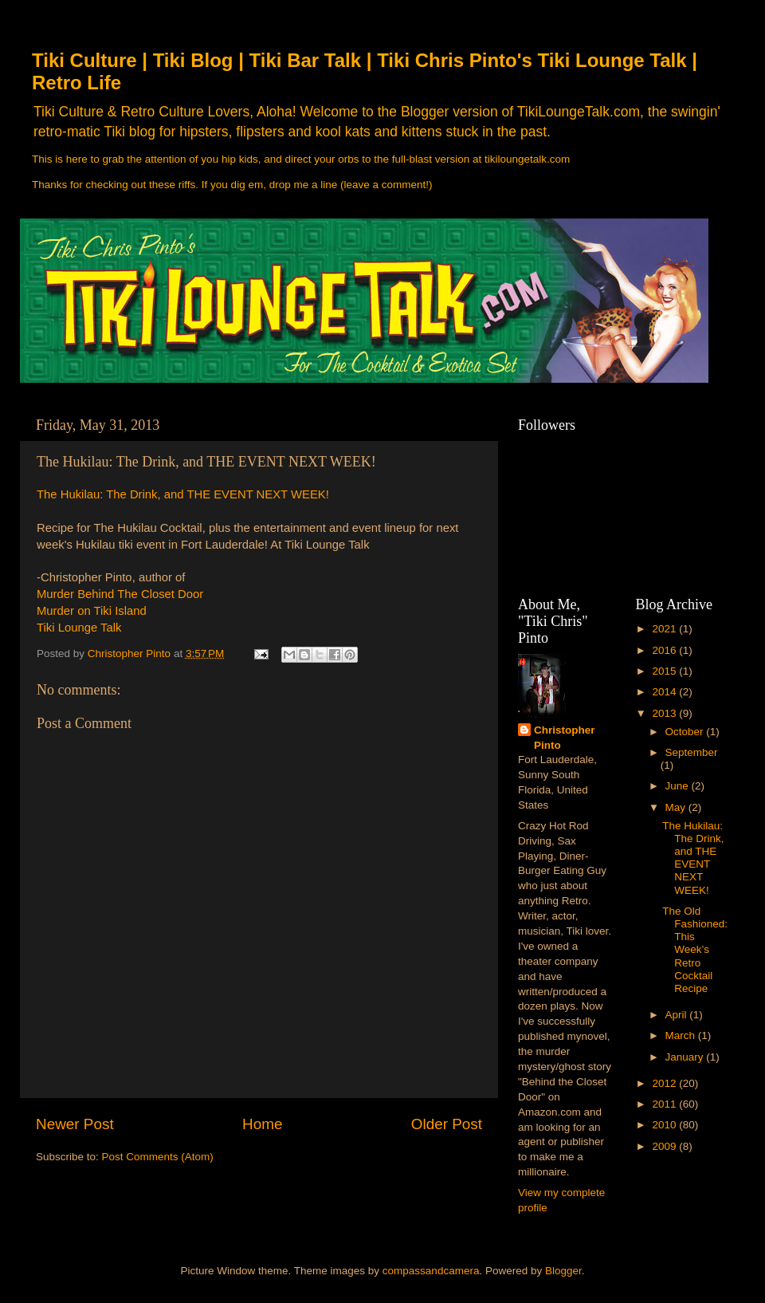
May (676, 807)
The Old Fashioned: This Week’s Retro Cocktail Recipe (695, 949)
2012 (665, 1083)
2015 (665, 671)
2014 (665, 692)
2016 (665, 650)
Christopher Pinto (564, 737)
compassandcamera (431, 1271)
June (678, 786)
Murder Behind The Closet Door (120, 594)
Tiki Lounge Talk (79, 627)
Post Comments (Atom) (158, 1157)
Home (262, 1124)
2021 (665, 629)
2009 (665, 1146)
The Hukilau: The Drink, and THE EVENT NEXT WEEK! (183, 494)
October (686, 732)
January (686, 1057)
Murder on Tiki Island (92, 610)
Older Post (446, 1124)
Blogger (563, 1271)
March (681, 1035)
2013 (665, 713)
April (677, 1015)
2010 (665, 1125)
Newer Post (75, 1124)
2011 (665, 1104)
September (691, 752)
